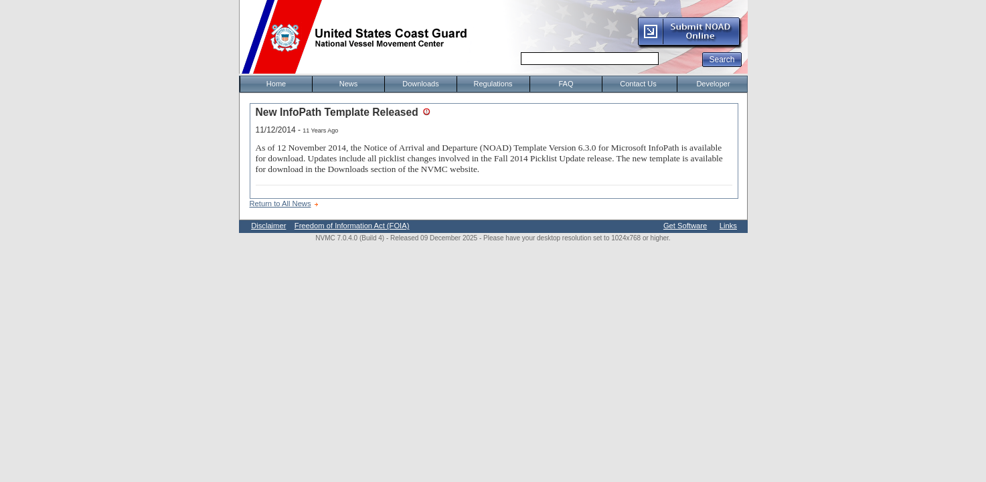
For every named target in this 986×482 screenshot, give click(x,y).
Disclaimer (268, 226)
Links (728, 226)
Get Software (685, 226)
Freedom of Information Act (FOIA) (352, 226)
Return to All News (280, 203)
